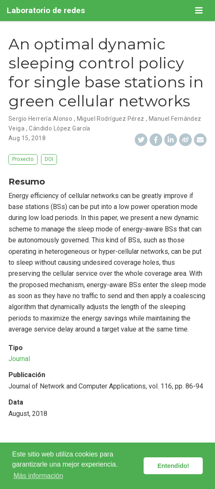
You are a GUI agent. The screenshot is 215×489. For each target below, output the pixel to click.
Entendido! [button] (173, 465)
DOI (49, 159)
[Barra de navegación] (199, 10)
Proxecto (23, 159)
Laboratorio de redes (46, 10)
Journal (19, 359)
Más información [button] (38, 475)
